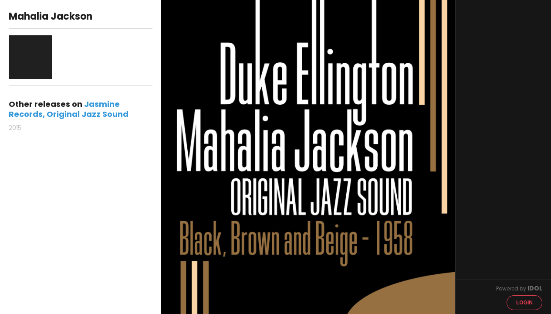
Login (524, 303)
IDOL (534, 288)
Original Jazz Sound (87, 114)
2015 (15, 127)
